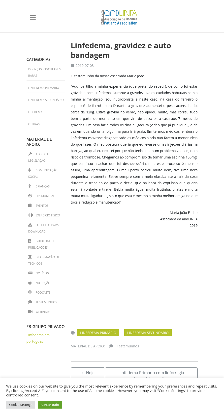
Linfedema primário (98, 332)
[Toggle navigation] (33, 17)
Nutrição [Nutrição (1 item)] (43, 283)
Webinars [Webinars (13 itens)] (43, 312)
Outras (34, 124)
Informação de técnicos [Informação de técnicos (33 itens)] (44, 260)
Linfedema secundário (148, 332)
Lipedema (35, 112)
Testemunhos (128, 346)
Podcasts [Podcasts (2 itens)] (43, 292)
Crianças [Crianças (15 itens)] (43, 186)
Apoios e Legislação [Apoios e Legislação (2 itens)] (38, 157)
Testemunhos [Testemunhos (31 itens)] (46, 302)
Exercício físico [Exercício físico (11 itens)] (48, 215)
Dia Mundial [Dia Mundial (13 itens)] (45, 196)
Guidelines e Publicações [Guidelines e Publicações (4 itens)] (41, 244)
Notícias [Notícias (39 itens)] (42, 273)
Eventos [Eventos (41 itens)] (42, 206)
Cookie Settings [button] (20, 404)
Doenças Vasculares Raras (44, 72)
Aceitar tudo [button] (50, 404)
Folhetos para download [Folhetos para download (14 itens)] (43, 228)
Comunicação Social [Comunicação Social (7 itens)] (43, 173)
